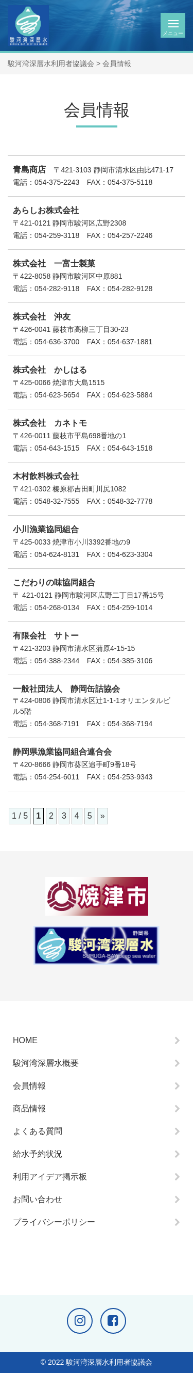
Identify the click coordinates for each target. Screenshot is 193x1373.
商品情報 (29, 1108)
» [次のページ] (102, 815)
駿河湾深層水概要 (46, 1063)
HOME (25, 1040)
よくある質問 (37, 1131)
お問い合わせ (37, 1199)
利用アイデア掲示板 (50, 1176)
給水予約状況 (37, 1154)
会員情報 (29, 1085)
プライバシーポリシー (54, 1222)
